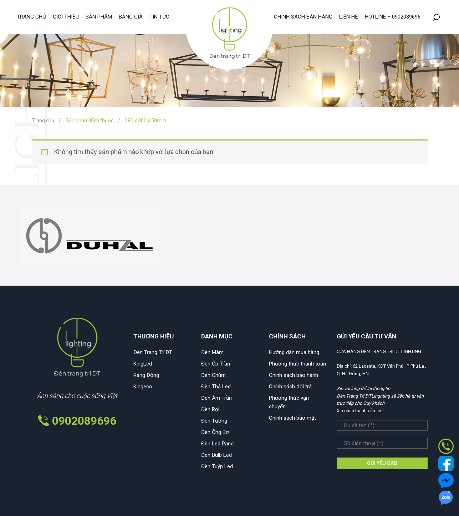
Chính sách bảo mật (292, 418)
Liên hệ (348, 17)
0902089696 (84, 421)
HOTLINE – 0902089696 (392, 17)
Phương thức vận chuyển (289, 402)
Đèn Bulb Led (216, 455)
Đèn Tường (214, 421)
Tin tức (159, 17)
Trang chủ (31, 17)
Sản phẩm (99, 17)
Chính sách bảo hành (293, 375)
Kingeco (142, 386)
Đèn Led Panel (218, 443)
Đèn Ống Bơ (215, 432)
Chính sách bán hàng (303, 17)
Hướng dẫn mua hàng (294, 352)
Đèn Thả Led (216, 386)
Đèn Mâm (212, 352)
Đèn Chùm (213, 375)
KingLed (142, 364)
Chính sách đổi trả (290, 386)
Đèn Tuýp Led (217, 466)
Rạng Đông (146, 375)
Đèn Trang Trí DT (152, 352)
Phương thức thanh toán (297, 364)
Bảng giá (131, 17)
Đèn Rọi (210, 409)
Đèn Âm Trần (216, 398)
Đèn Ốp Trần (215, 364)
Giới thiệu (66, 17)
